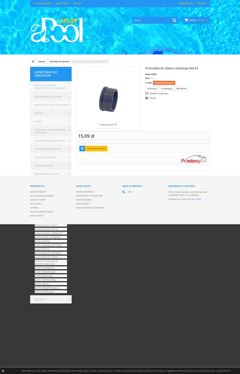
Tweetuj (152, 89)
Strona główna (43, 3)
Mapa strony (62, 3)
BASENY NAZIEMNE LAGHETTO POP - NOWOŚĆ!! (49, 87)
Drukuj (153, 98)
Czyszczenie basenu (45, 157)
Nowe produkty (38, 329)
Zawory (41, 62)
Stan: (147, 78)
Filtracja (38, 112)
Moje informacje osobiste (90, 345)
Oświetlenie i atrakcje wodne (49, 140)
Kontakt (77, 3)
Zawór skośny (42, 283)
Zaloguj (201, 3)
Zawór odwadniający (45, 271)
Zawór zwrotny (42, 241)
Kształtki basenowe (44, 181)
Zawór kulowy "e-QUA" (46, 225)
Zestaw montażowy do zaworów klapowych (46, 262)
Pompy (38, 121)
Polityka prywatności (41, 349)
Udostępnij (166, 89)
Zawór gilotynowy (44, 275)
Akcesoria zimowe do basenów (50, 198)
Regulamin (35, 341)
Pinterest (182, 89)
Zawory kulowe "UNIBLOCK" (49, 233)
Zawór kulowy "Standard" (47, 217)
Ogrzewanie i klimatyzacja (48, 148)
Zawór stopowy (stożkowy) (48, 245)
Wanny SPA (40, 190)
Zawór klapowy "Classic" (47, 257)
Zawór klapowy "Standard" (48, 253)
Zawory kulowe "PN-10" (47, 229)
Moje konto (83, 323)
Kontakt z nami (38, 337)
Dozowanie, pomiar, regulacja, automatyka (50, 131)
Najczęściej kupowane (42, 333)
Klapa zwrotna (42, 249)
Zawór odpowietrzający (46, 287)
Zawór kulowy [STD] (45, 213)
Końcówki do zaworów (59, 62)
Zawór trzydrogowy (44, 267)
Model (148, 74)
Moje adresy (82, 341)
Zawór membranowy (45, 279)
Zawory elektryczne (44, 291)
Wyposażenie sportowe (47, 173)
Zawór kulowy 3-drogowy (47, 237)
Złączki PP (39, 299)
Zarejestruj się (186, 3)
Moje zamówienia (85, 329)
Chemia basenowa (44, 165)
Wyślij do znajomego (159, 93)
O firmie (34, 345)
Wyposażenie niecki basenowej (50, 104)
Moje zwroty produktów (89, 333)
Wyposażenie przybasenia (48, 96)
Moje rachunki (83, 337)
